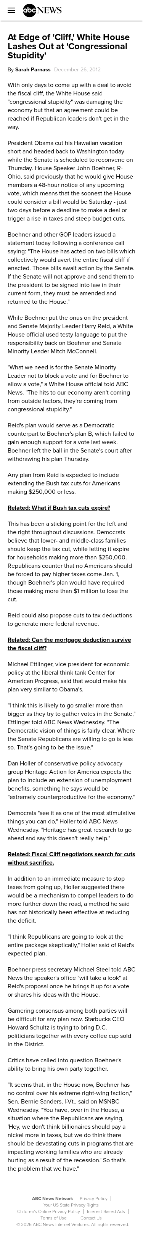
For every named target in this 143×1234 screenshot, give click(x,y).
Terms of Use (53, 1218)
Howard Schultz (29, 1027)
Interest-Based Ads (106, 1211)
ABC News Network (52, 1198)
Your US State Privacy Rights (71, 1205)
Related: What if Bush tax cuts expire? (59, 508)
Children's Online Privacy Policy (48, 1211)
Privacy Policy (94, 1198)
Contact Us (91, 1218)
